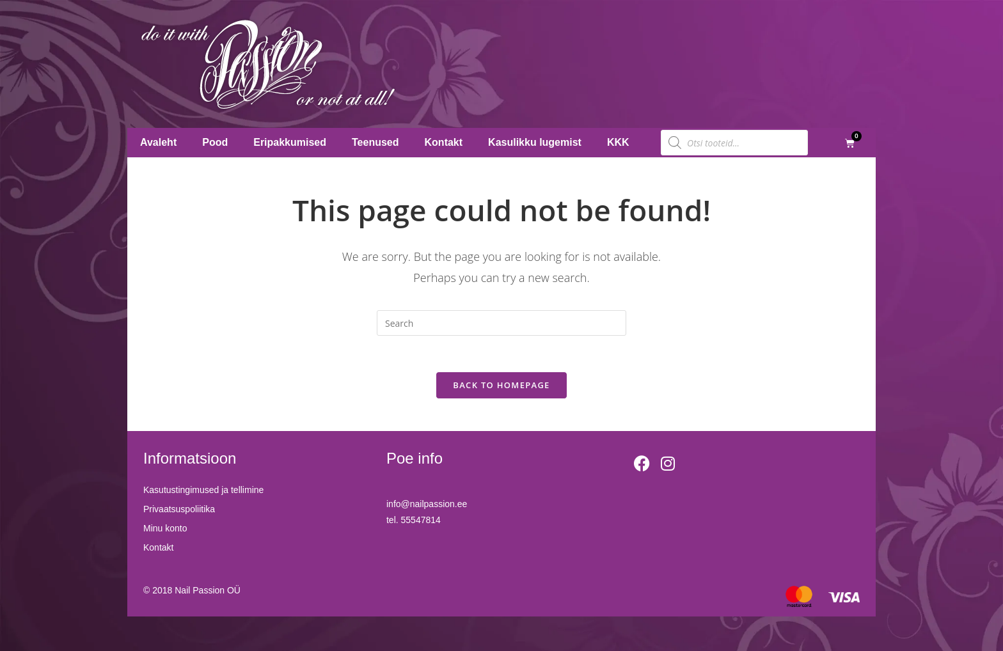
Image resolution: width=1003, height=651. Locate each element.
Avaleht (158, 142)
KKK (618, 142)
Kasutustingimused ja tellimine (203, 492)
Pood (215, 142)
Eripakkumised (289, 142)
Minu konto (165, 531)
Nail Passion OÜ (208, 592)
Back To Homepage (501, 387)
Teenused (375, 142)
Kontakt (444, 142)
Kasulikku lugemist (534, 142)
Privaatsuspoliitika (179, 511)
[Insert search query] (501, 323)
